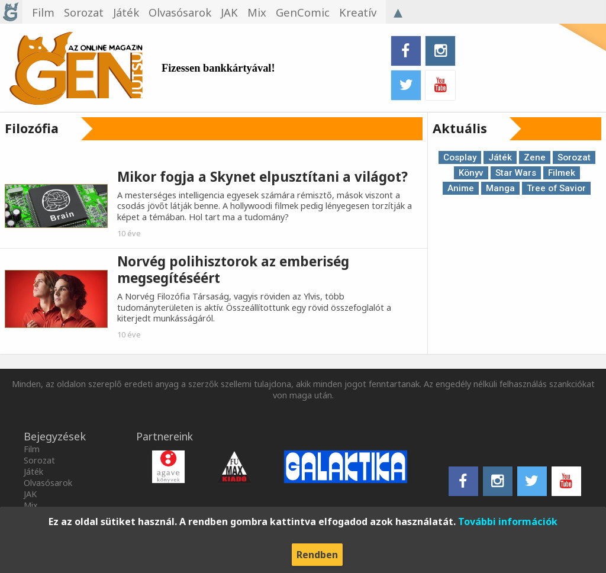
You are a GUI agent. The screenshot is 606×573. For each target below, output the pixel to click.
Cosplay (459, 157)
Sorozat (574, 157)
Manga (500, 188)
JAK (30, 494)
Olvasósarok (48, 482)
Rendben (317, 554)
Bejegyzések (55, 436)
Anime (460, 188)
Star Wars (515, 173)
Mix (31, 505)
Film (32, 449)
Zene (535, 157)
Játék (500, 157)
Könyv (471, 173)
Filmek (561, 173)
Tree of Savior (556, 188)
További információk (507, 521)
